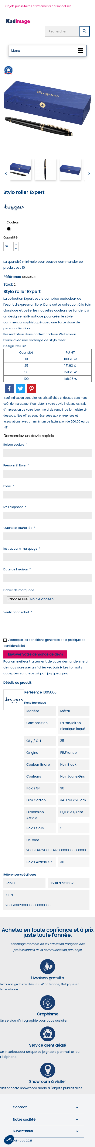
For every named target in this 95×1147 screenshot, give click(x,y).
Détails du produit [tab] (17, 682)
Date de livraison (16, 569)
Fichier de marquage (18, 590)
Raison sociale (15, 444)
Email (8, 486)
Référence (12, 276)
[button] (9, 1140)
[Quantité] (8, 246)
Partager (9, 388)
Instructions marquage (21, 548)
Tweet (20, 388)
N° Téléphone (14, 507)
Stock (8, 284)
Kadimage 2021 (21, 1141)
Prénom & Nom (15, 465)
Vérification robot (17, 612)
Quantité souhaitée (19, 528)
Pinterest (31, 388)
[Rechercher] (67, 31)
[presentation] (35, 625)
